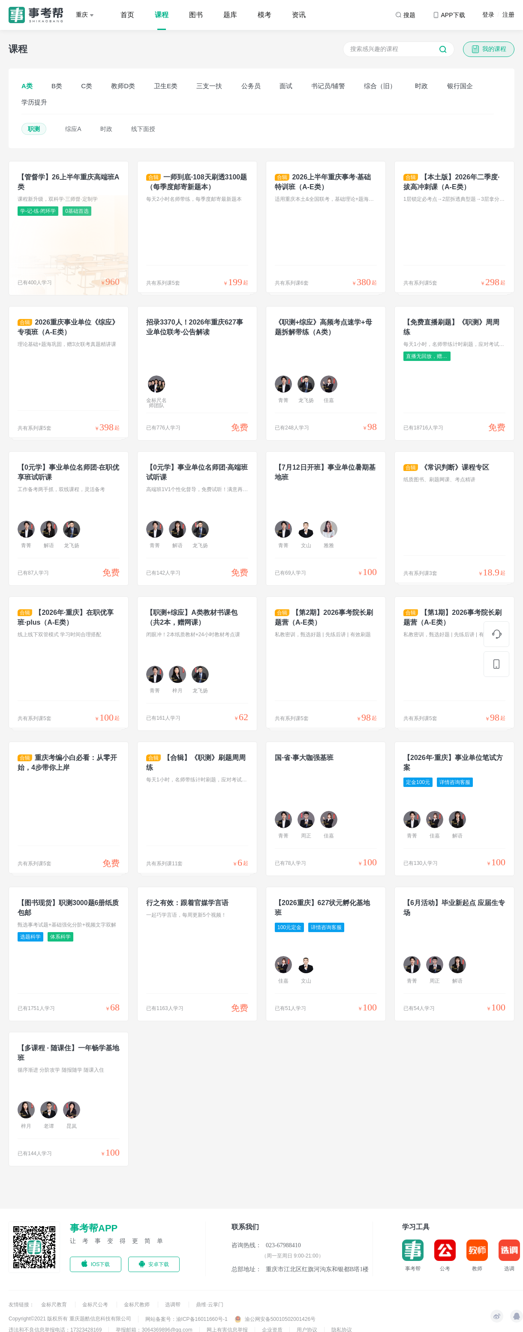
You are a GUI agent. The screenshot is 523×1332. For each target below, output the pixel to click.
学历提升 (34, 102)
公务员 (251, 86)
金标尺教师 (137, 1305)
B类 (56, 86)
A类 (27, 86)
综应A (73, 128)
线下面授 (143, 128)
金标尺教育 (54, 1305)
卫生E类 (165, 86)
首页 (127, 14)
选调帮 (173, 1305)
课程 (161, 14)
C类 (86, 86)
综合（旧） (380, 86)
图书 (196, 14)
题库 (230, 14)
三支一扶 (209, 86)
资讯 (299, 14)
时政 (421, 86)
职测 (34, 128)
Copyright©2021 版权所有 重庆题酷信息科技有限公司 (70, 1319)
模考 (264, 14)
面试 (286, 86)
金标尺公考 (95, 1305)
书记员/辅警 (328, 86)
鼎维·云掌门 (209, 1305)
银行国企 (460, 86)
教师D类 (123, 86)
